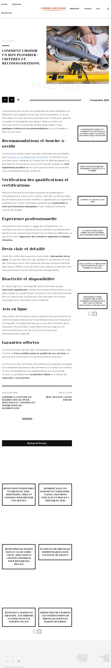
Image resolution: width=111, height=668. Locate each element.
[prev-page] (35, 631)
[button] (108, 9)
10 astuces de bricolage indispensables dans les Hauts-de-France (55, 552)
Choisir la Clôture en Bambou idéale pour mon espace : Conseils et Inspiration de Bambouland (18, 403)
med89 (27, 419)
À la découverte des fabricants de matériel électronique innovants (92, 233)
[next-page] (39, 631)
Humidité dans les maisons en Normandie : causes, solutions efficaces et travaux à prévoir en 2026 (55, 494)
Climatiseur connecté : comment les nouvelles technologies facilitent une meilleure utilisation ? (92, 133)
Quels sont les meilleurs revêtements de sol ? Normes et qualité (92, 266)
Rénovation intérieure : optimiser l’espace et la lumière (92, 169)
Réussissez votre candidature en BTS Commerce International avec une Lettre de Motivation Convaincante (92, 301)
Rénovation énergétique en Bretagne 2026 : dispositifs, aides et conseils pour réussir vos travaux (18, 494)
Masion (8, 41)
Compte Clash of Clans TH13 (92, 201)
